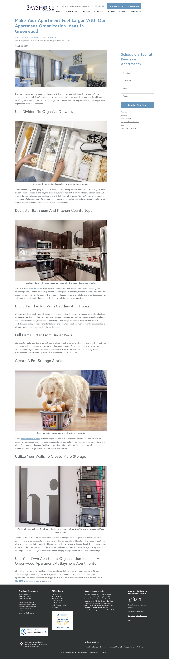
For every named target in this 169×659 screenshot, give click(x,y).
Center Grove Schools (91, 647)
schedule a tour (32, 581)
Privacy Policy (93, 652)
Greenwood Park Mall (115, 647)
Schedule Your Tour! (137, 104)
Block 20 (130, 620)
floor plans (33, 288)
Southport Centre (129, 647)
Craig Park (103, 647)
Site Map (104, 652)
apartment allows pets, (30, 438)
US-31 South (140, 647)
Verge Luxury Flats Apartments (137, 616)
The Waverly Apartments (136, 611)
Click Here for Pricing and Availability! (124, 6)
